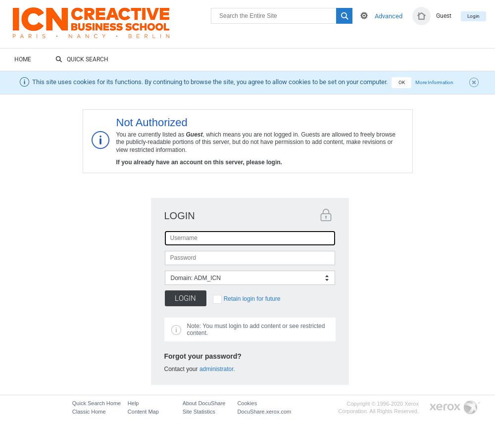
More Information (434, 82)
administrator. (217, 369)
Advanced (388, 16)
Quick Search (81, 60)
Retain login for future (252, 298)
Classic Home (89, 412)
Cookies (247, 403)
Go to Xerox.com (455, 408)
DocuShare (112, 27)
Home (22, 59)
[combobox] (250, 278)
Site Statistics (199, 412)
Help (133, 403)
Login (473, 16)
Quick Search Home (96, 403)
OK (401, 82)
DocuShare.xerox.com (264, 412)
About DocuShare (204, 403)
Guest (443, 15)
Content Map (143, 412)
